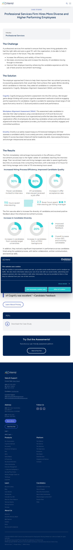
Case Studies (8, 491)
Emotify (6, 132)
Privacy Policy (17, 544)
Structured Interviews (10, 461)
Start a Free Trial (36, 351)
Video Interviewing (10, 464)
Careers (7, 522)
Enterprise (39, 451)
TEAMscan (7, 477)
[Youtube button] (44, 409)
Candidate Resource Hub (43, 486)
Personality (8, 446)
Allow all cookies (59, 289)
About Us (7, 514)
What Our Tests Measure (11, 499)
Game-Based (8, 456)
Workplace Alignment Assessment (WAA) (19, 111)
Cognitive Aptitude (10, 443)
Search (67, 3)
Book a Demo (10, 421)
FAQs (37, 502)
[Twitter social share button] (41, 409)
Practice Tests (40, 499)
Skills (6, 454)
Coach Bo (7, 479)
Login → (7, 431)
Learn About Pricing (13, 304)
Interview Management (11, 467)
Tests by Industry (9, 502)
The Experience (40, 449)
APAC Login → (9, 434)
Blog (6, 489)
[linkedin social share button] (37, 409)
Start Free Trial (11, 426)
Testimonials (8, 494)
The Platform (39, 441)
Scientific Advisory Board (11, 516)
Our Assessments (9, 441)
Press (6, 524)
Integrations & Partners (42, 459)
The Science (39, 443)
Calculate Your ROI (10, 497)
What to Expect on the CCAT (44, 497)
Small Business (40, 456)
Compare (38, 461)
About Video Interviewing (43, 494)
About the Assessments (42, 491)
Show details (62, 284)
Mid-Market (39, 454)
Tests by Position (9, 504)
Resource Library (9, 486)
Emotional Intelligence (11, 449)
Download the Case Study (21, 324)
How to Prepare (40, 489)
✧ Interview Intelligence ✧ (12, 469)
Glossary (7, 507)
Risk (6, 451)
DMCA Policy (26, 544)
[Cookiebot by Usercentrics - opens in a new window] (62, 259)
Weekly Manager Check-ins (12, 474)
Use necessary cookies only (36, 289)
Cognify (6, 96)
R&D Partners (8, 519)
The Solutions (40, 446)
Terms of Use (8, 544)
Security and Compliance (11, 527)
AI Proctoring (8, 459)
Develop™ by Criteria (10, 472)
